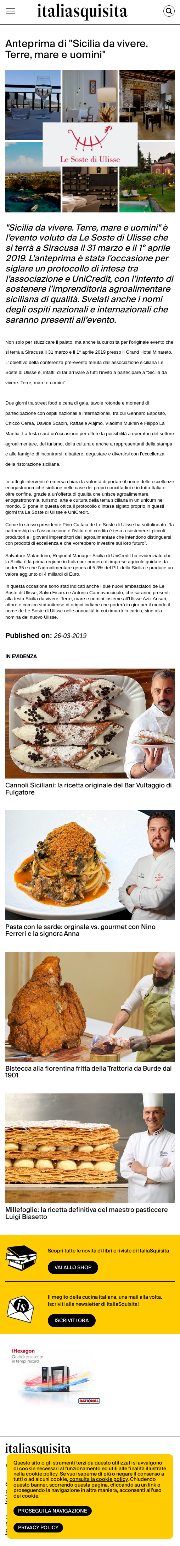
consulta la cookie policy (98, 1479)
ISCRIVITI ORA (72, 1321)
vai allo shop (73, 1267)
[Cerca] (169, 11)
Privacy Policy (38, 1528)
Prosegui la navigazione (52, 1511)
